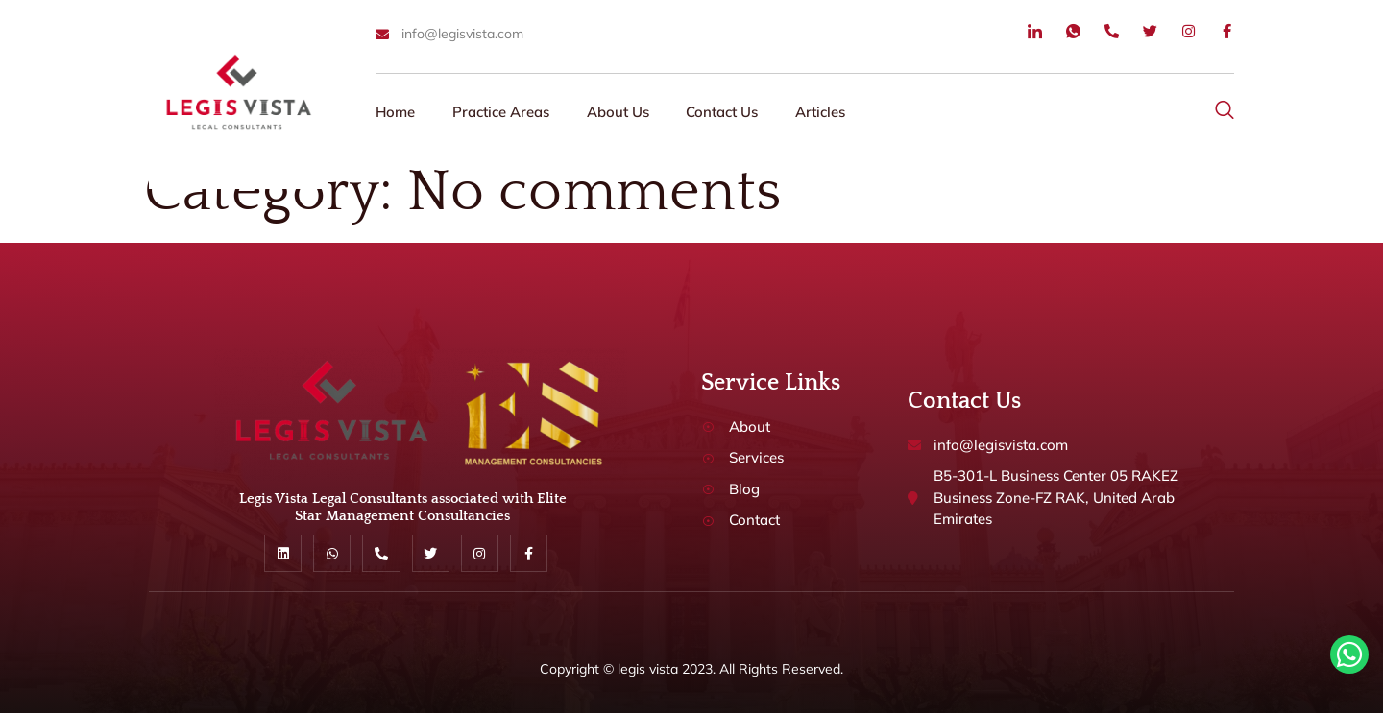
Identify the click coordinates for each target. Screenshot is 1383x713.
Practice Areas (502, 112)
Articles (826, 112)
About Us (621, 112)
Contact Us (727, 112)
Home (396, 112)
